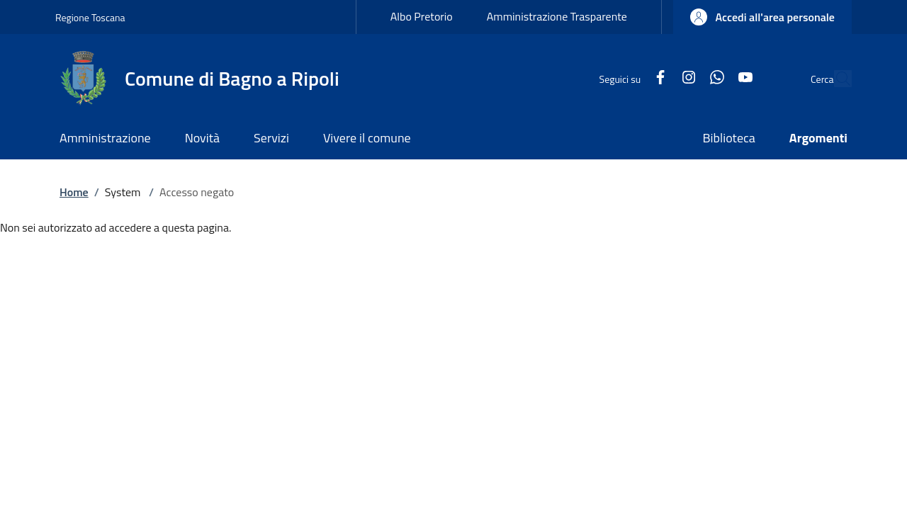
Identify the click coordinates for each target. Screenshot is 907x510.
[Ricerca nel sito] (835, 79)
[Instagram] (656, 78)
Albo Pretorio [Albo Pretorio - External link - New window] (421, 16)
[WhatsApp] (684, 78)
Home (74, 191)
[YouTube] (713, 78)
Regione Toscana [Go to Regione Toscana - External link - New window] (90, 17)
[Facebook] (628, 78)
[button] (762, 17)
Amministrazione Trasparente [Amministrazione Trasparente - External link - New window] (557, 16)
